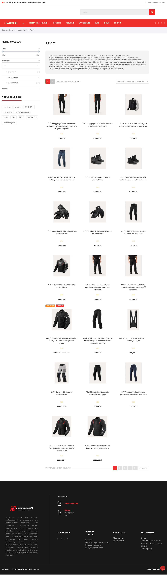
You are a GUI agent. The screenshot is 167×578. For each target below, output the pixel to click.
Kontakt (117, 23)
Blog (97, 23)
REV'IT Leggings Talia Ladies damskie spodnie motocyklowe (97, 125)
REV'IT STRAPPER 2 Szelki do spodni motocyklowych (133, 341)
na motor (7, 107)
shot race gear (9, 123)
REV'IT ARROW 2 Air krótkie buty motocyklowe (97, 179)
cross (5, 117)
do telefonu (32, 117)
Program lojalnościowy (151, 544)
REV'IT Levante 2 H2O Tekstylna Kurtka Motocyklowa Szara (97, 449)
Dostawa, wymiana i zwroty (97, 546)
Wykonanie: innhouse (156, 573)
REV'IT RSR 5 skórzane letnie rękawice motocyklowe (61, 233)
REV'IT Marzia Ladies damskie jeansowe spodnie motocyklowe (133, 395)
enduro (17, 107)
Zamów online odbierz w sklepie (151, 547)
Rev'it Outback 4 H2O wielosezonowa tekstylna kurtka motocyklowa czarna (61, 342)
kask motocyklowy (23, 112)
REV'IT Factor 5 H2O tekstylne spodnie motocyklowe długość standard (133, 288)
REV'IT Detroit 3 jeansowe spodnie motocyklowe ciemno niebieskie (61, 179)
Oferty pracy (146, 552)
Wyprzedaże (84, 23)
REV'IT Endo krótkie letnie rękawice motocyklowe (97, 233)
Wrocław (62, 500)
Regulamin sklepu (93, 548)
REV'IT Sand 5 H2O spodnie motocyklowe (61, 395)
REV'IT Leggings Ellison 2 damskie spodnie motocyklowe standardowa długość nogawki (61, 126)
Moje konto (118, 541)
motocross (7, 112)
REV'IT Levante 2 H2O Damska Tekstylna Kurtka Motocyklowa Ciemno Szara (61, 451)
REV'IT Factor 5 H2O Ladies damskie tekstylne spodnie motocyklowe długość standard (97, 342)
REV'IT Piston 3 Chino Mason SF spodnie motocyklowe (133, 233)
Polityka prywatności (94, 551)
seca (21, 117)
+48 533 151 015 (71, 507)
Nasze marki (118, 544)
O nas (106, 23)
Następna (143, 471)
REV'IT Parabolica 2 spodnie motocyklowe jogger (97, 395)
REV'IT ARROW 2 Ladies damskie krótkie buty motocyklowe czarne (133, 179)
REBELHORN (29, 107)
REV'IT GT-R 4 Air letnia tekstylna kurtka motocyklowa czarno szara (133, 125)
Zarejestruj (153, 2)
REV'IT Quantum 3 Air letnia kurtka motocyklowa (61, 287)
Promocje (70, 23)
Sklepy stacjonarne (38, 23)
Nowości (57, 23)
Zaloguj (162, 2)
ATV (13, 117)
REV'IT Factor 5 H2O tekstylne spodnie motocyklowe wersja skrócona (97, 288)
